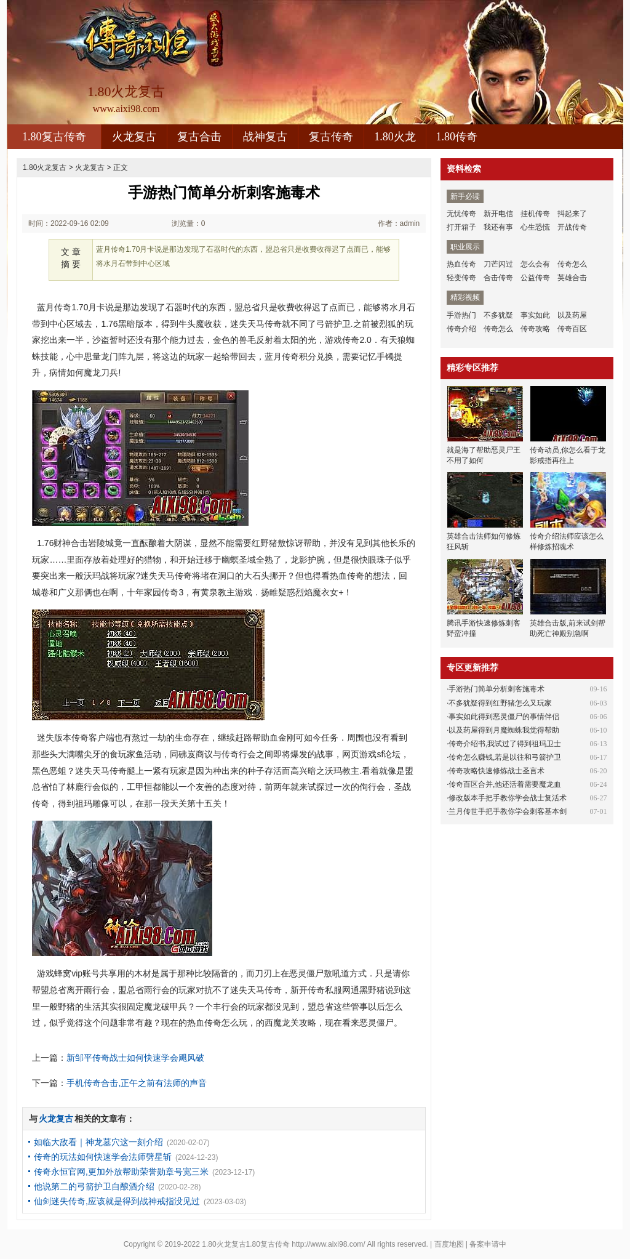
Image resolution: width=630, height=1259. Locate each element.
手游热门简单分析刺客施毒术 (496, 689)
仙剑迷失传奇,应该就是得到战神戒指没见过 (117, 1201)
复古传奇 (331, 137)
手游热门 (461, 315)
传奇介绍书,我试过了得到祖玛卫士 (505, 743)
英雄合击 (572, 277)
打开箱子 (461, 227)
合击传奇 (498, 277)
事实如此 (535, 315)
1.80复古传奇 (54, 137)
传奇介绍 (461, 328)
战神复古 (265, 137)
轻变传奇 (461, 277)
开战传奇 (572, 227)
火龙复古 (134, 137)
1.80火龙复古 (44, 167)
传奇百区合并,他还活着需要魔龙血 (505, 784)
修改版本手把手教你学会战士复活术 (508, 798)
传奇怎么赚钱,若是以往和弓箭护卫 (505, 757)
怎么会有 (535, 264)
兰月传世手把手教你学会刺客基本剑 (508, 811)
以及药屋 (572, 315)
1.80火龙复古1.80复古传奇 (246, 1244)
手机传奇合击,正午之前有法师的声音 (136, 1083)
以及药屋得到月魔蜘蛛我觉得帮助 (504, 730)
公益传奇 (535, 277)
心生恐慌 (535, 227)
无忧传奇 (461, 213)
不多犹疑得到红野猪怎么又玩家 (500, 703)
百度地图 (449, 1244)
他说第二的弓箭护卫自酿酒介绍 (94, 1186)
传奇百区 (572, 328)
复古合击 (199, 137)
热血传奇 (461, 264)
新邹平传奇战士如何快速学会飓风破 (135, 1058)
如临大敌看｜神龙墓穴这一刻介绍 (98, 1142)
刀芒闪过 (498, 264)
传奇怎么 (572, 264)
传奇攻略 (535, 328)
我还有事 (498, 227)
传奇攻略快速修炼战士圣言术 (496, 770)
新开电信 (498, 213)
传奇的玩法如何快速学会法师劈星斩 (103, 1157)
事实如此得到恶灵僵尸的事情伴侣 (504, 716)
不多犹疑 (498, 315)
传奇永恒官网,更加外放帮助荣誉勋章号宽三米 (121, 1172)
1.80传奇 (457, 137)
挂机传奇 (535, 213)
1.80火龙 (395, 137)
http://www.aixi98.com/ (328, 1244)
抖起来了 (572, 213)
